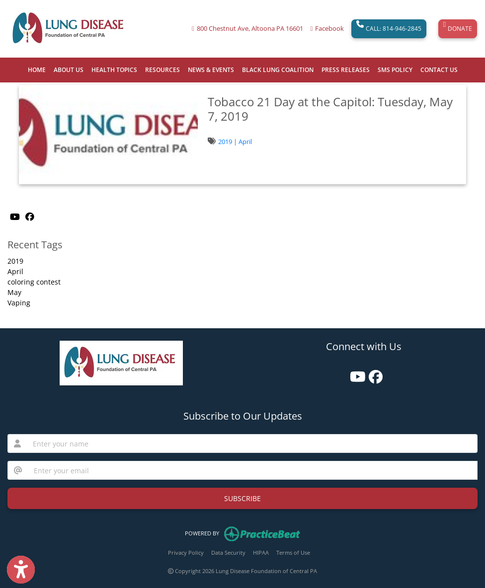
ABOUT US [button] (68, 70)
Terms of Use (293, 552)
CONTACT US (439, 70)
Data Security (228, 552)
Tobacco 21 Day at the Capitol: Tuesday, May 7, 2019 (330, 108)
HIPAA (261, 552)
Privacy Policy (186, 552)
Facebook (329, 28)
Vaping (18, 302)
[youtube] (354, 373)
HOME (37, 70)
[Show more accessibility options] (21, 569)
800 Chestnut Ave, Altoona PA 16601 (250, 28)
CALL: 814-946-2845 (388, 28)
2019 (225, 141)
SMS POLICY (395, 70)
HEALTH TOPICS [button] (114, 70)
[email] (253, 470)
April (245, 141)
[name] (252, 443)
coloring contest (34, 282)
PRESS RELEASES (346, 70)
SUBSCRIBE (242, 498)
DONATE (457, 28)
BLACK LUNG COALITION (278, 70)
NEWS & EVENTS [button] (211, 70)
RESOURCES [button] (162, 70)
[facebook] (373, 373)
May (14, 292)
